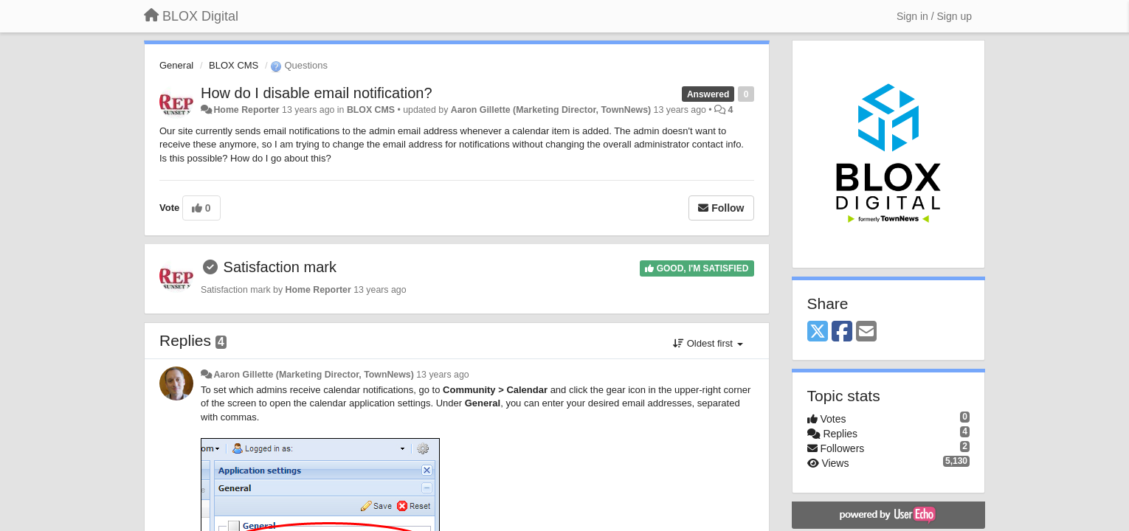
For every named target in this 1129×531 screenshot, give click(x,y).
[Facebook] (842, 332)
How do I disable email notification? (316, 93)
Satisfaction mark (280, 267)
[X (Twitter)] (817, 332)
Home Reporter (246, 110)
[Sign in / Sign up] (934, 16)
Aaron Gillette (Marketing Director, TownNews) (551, 110)
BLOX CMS (233, 65)
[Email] (866, 332)
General (176, 65)
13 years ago (442, 374)
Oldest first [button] (707, 343)
